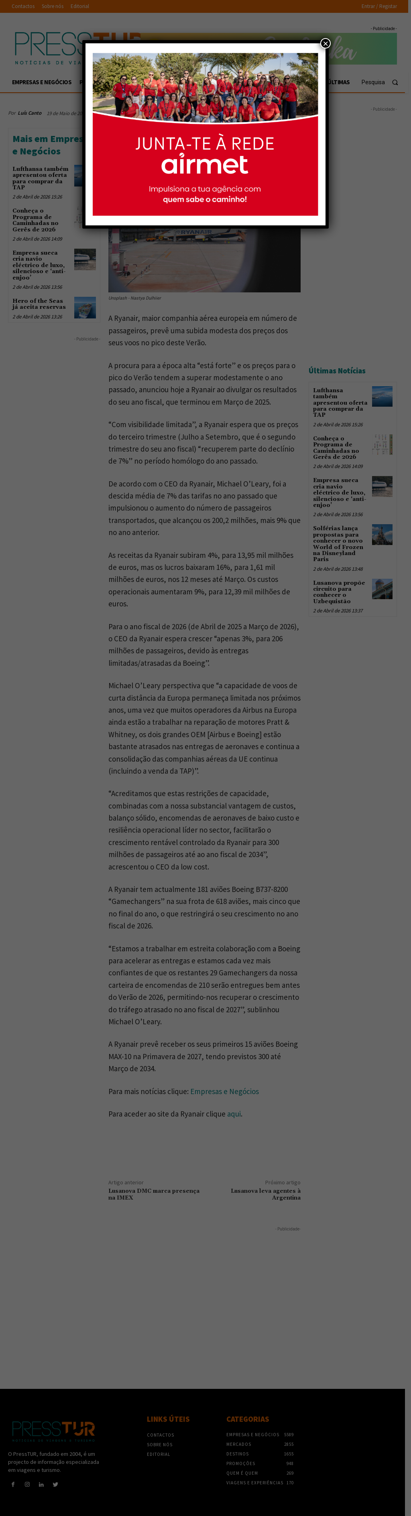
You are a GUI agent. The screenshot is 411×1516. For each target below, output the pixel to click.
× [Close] (325, 43)
